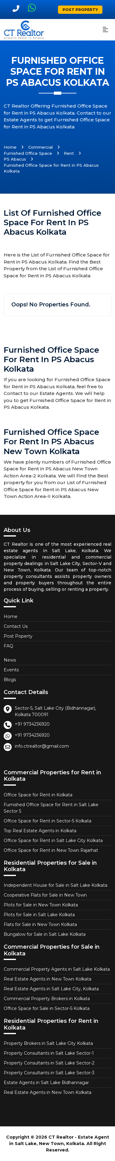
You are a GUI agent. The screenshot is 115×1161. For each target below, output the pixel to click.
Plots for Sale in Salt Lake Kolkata (39, 914)
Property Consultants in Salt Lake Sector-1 (49, 1053)
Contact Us (16, 626)
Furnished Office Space (28, 153)
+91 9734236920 (32, 724)
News (10, 660)
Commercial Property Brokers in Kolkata (47, 998)
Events (11, 670)
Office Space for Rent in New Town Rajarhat (51, 850)
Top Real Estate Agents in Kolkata (40, 830)
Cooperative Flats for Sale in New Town (45, 895)
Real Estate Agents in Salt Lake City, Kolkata (51, 989)
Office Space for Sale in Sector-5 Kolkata (47, 1008)
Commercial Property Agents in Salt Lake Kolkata (57, 969)
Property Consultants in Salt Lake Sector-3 (49, 1073)
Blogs (10, 679)
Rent (69, 153)
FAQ (8, 646)
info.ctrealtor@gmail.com (42, 746)
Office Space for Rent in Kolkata (38, 795)
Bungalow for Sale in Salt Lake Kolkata (45, 934)
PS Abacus (15, 159)
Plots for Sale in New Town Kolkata (41, 905)
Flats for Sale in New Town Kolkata (40, 924)
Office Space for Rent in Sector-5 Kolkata (47, 821)
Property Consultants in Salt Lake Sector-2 (49, 1063)
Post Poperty (18, 636)
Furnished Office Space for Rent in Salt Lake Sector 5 (51, 808)
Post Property (80, 9)
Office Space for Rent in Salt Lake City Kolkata (53, 840)
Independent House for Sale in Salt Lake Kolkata (55, 885)
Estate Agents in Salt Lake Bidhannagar (46, 1082)
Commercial (40, 147)
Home (10, 147)
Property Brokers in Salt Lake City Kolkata (48, 1043)
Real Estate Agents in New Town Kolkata (47, 979)
